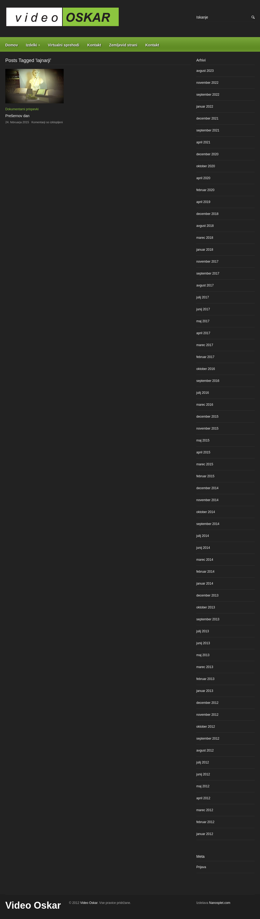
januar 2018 (204, 249)
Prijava (201, 867)
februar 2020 (205, 190)
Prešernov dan (17, 116)
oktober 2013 (205, 607)
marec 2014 (204, 560)
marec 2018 (204, 238)
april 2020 (203, 178)
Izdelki (31, 45)
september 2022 (207, 94)
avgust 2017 (205, 285)
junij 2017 (203, 309)
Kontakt (94, 45)
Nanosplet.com (219, 903)
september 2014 (207, 524)
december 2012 (207, 703)
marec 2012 (204, 810)
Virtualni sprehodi (63, 45)
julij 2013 (202, 631)
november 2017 (207, 261)
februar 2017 (205, 357)
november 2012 (207, 715)
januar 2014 (204, 583)
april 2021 (203, 142)
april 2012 (203, 798)
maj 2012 (202, 786)
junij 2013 (203, 643)
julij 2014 (202, 536)
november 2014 (207, 500)
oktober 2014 (205, 512)
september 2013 (207, 619)
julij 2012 (202, 762)
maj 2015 (202, 440)
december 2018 (207, 214)
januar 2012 (204, 834)
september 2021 (207, 130)
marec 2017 (204, 345)
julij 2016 (202, 393)
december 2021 (207, 118)
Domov (11, 45)
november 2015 (207, 428)
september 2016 (207, 381)
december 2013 (207, 595)
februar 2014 (205, 571)
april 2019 (203, 202)
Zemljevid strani (123, 45)
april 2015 (203, 452)
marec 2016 (204, 405)
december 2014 (207, 488)
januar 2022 (204, 106)
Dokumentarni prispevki (21, 109)
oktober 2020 (205, 166)
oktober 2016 (205, 369)
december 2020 (207, 154)
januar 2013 (204, 691)
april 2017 (203, 333)
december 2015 (207, 416)
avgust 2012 (205, 750)
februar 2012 (205, 822)
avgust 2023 (205, 71)
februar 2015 (205, 476)
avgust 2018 (205, 226)
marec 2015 (204, 464)
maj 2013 (202, 655)
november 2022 (207, 83)
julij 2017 (202, 297)
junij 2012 (203, 774)
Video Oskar (33, 905)
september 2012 (207, 738)
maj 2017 (202, 321)
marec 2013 (204, 667)
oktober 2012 (205, 726)
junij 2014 (203, 548)
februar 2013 (205, 679)
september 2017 (207, 273)
